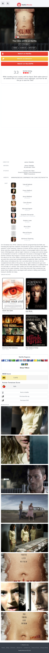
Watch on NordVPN (25, 64)
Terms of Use (35, 647)
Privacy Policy (44, 647)
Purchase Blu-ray (24, 396)
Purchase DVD (24, 400)
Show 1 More (24, 368)
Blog (7, 647)
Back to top (25, 645)
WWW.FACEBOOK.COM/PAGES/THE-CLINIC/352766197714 (29, 177)
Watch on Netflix (24, 54)
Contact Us (27, 647)
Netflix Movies (22, 650)
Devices (13, 647)
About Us (19, 647)
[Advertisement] (25, 145)
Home (3, 647)
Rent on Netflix (24, 392)
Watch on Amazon (24, 59)
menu (3, 3)
